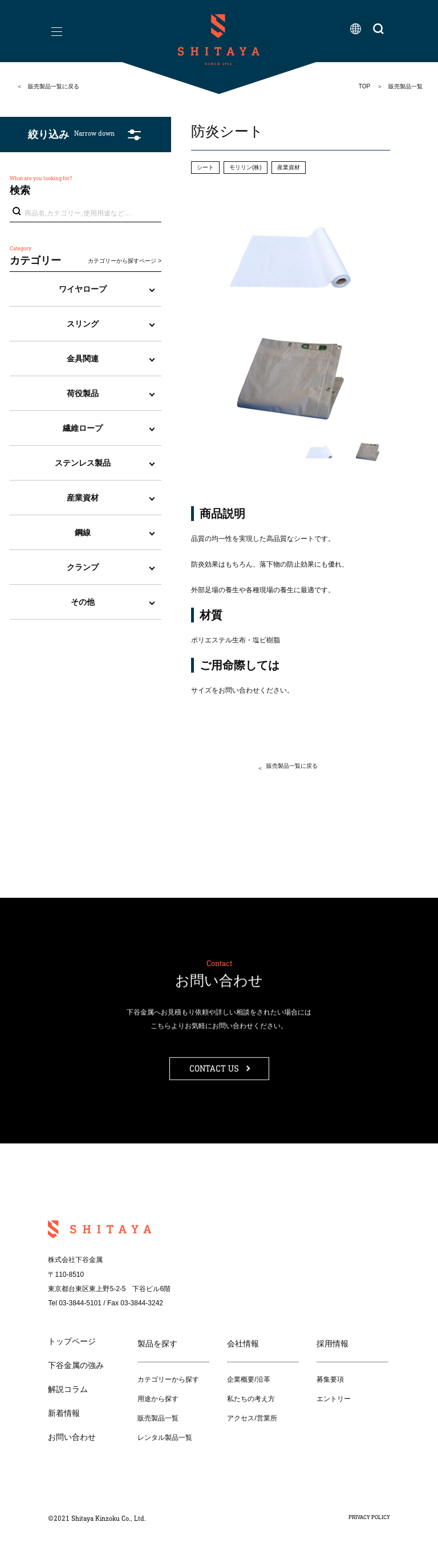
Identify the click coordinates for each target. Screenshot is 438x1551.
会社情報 (243, 1343)
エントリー (334, 1399)
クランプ (83, 567)
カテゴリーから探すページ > (124, 261)
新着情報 (64, 1413)
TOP (364, 86)
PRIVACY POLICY (369, 1517)
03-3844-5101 (80, 1303)
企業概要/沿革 (248, 1379)
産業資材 (83, 497)
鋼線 (83, 532)
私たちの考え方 (251, 1399)
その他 (83, 601)
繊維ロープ (83, 428)
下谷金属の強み (76, 1365)
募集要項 (330, 1379)
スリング (83, 323)
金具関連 (83, 358)
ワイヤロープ (83, 289)
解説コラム (68, 1389)
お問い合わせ (72, 1437)
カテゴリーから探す (168, 1379)
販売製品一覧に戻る (53, 86)
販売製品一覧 (158, 1418)
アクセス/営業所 (252, 1418)
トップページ (72, 1341)
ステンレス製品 (83, 462)
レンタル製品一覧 (164, 1438)
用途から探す (158, 1399)
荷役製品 (83, 393)
